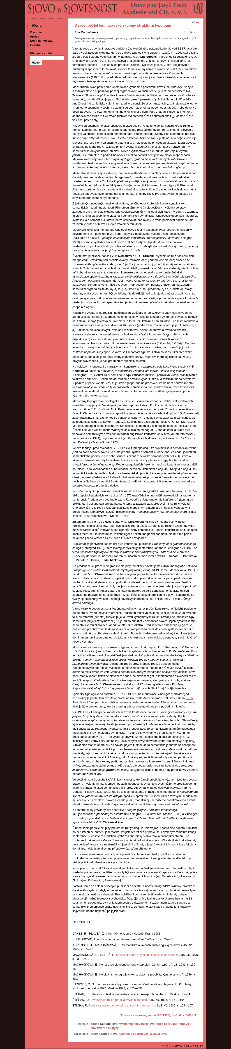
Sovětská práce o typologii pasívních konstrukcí (147, 954)
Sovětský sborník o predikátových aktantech (118, 1000)
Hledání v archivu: (42, 53)
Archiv (34, 36)
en (193, 21)
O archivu (37, 32)
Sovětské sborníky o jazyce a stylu (143, 1033)
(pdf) (194, 38)
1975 (123, 515)
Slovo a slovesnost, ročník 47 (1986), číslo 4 (150, 1015)
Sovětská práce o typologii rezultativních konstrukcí (122, 1005)
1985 (189, 698)
